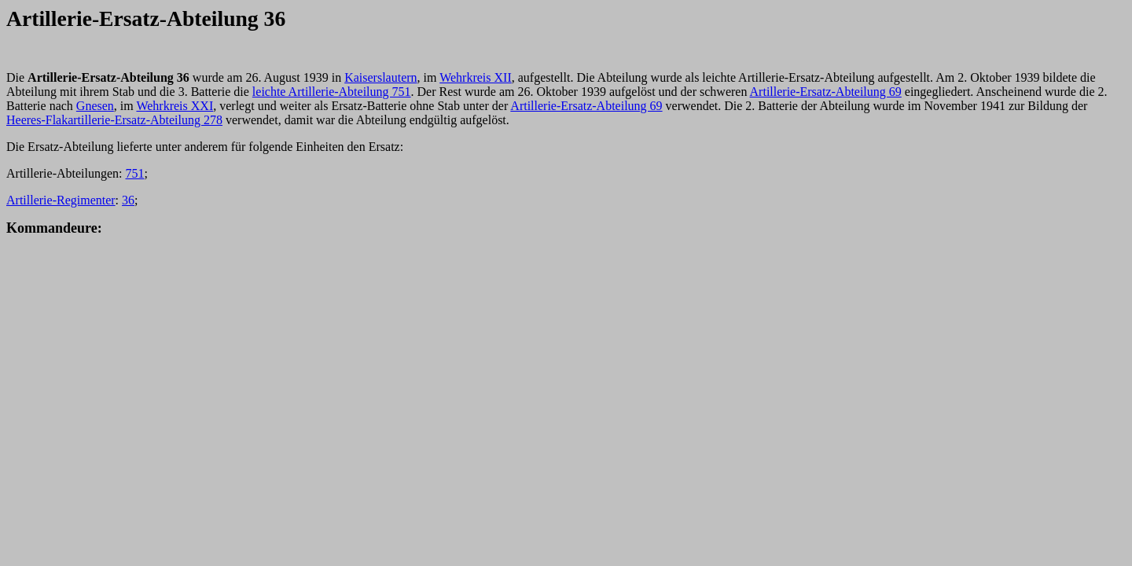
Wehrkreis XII (475, 77)
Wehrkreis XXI (174, 105)
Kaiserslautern (380, 77)
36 (128, 200)
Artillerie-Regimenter (61, 200)
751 (135, 173)
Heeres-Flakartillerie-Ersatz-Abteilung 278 (114, 120)
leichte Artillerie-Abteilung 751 (331, 91)
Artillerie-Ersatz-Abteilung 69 (826, 91)
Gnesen (95, 105)
